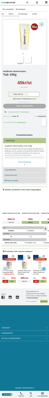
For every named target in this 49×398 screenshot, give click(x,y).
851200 (15, 116)
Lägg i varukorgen (24, 106)
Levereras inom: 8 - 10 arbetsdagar (18, 112)
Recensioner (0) (11, 175)
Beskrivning (10, 140)
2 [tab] (26, 54)
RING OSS (21, 394)
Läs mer (11, 222)
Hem (2, 14)
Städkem (11, 14)
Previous (5, 268)
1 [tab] (23, 54)
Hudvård (34, 14)
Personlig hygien (23, 14)
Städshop (24, 328)
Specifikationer (10, 170)
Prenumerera (43, 301)
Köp (30, 222)
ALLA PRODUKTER (43, 394)
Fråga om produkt (11, 180)
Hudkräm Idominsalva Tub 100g (10, 16)
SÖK (31, 394)
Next (43, 268)
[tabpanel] (24, 36)
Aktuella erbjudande (24, 338)
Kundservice (24, 333)
